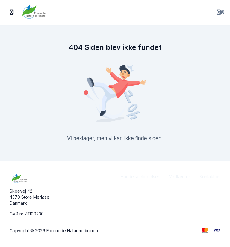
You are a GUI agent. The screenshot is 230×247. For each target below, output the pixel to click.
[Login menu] (220, 12)
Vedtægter (179, 176)
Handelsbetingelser (140, 176)
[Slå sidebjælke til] (11, 12)
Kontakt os (210, 176)
